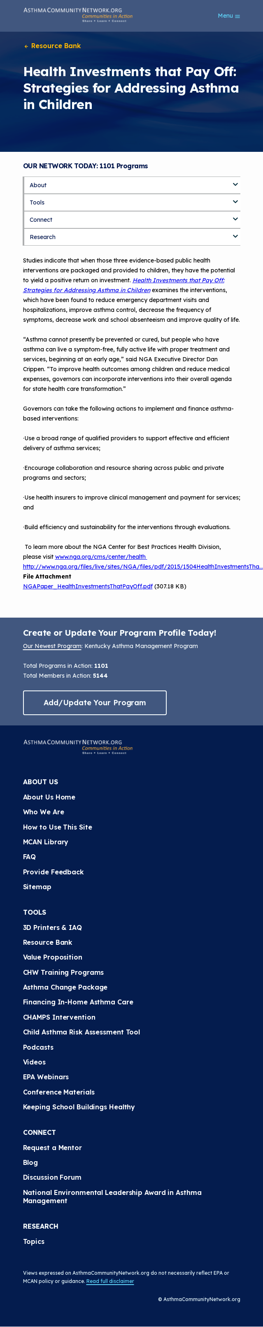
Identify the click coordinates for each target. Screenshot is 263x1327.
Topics (33, 1241)
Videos (34, 1062)
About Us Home (49, 797)
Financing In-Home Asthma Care (78, 1002)
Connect (41, 219)
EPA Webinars (46, 1077)
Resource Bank (52, 46)
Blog (30, 1162)
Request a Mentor (52, 1147)
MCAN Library (46, 842)
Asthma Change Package (65, 987)
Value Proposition (52, 957)
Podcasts (38, 1047)
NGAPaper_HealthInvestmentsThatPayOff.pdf (88, 586)
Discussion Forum (52, 1177)
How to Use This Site (57, 827)
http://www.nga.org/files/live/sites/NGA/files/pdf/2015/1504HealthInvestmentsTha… (143, 566)
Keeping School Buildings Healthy (79, 1107)
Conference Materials (59, 1092)
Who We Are (43, 812)
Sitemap (37, 887)
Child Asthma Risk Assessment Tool (81, 1032)
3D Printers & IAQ (52, 927)
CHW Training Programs (63, 972)
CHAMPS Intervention (59, 1017)
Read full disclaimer (110, 1281)
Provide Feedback (53, 872)
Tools (37, 202)
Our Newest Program (52, 646)
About (38, 185)
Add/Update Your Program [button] (95, 702)
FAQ (29, 857)
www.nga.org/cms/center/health (101, 556)
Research (43, 237)
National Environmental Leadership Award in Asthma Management (112, 1196)
